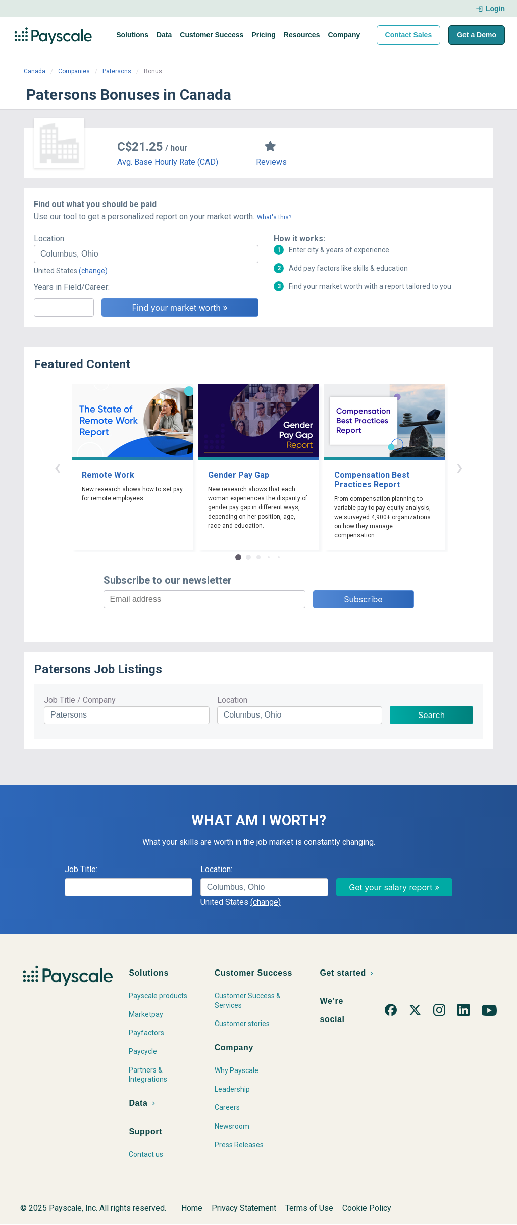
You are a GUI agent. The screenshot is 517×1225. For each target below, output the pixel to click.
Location (232, 700)
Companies (74, 71)
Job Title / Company (80, 700)
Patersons (116, 71)
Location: (50, 238)
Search (431, 715)
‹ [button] (57, 466)
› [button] (459, 466)
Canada (34, 71)
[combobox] (146, 254)
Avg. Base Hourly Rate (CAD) (167, 162)
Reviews (271, 162)
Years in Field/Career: (72, 287)
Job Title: (81, 869)
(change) (93, 271)
